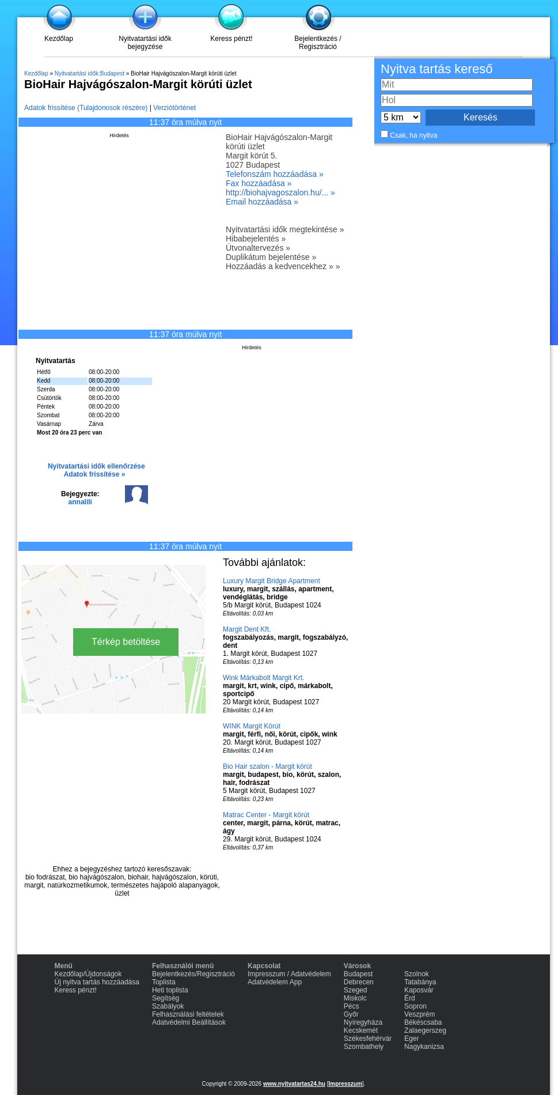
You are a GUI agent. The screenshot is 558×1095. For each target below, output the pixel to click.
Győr (351, 1014)
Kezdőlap (58, 39)
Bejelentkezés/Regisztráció (193, 974)
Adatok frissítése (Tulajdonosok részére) (85, 108)
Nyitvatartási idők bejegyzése (145, 43)
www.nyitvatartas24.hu (294, 1084)
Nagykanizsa (424, 1047)
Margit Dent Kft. (247, 629)
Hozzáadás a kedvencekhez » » (283, 266)
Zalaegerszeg (425, 1030)
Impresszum (345, 1084)
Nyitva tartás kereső (436, 69)
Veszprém (419, 1014)
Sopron (415, 1006)
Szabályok (168, 1006)
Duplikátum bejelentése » (271, 257)
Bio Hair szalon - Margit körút (267, 766)
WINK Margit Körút (251, 726)
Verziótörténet (174, 108)
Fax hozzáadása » (258, 183)
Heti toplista (170, 990)
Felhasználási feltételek (188, 1014)
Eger (411, 1038)
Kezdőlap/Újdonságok (88, 974)
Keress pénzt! (231, 39)
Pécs (351, 1006)
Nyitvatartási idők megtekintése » (285, 229)
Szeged (355, 990)
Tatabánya (420, 982)
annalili (80, 502)
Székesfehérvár (368, 1038)
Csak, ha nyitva (413, 135)
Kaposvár (419, 990)
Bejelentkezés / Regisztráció (317, 43)
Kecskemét (361, 1030)
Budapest (358, 974)
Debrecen (359, 982)
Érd (409, 998)
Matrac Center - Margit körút (266, 815)
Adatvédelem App (275, 982)
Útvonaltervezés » (258, 247)
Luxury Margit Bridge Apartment (271, 581)
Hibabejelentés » (256, 238)
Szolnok (416, 974)
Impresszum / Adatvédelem (289, 974)
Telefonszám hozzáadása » (275, 174)
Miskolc (355, 998)
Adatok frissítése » (95, 474)
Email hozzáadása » (262, 201)
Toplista (164, 982)
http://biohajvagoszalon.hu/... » (280, 192)
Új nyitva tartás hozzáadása (97, 982)
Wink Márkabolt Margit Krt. (263, 678)
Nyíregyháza (363, 1022)
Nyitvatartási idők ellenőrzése (96, 466)
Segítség (165, 998)
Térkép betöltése (126, 642)
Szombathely (364, 1047)
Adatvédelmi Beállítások (189, 1022)
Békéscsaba (423, 1022)
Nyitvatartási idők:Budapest (89, 73)
